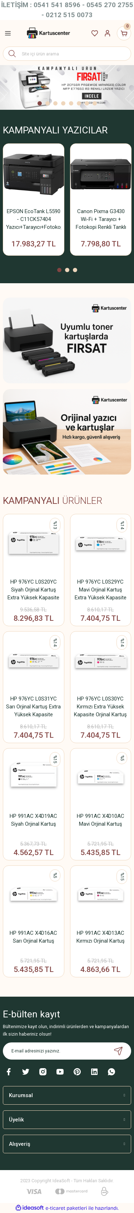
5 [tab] (71, 103)
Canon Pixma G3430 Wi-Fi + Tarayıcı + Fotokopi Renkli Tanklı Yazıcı (101, 219)
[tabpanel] (67, 87)
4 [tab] (63, 103)
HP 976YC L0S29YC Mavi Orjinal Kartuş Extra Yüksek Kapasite (100, 590)
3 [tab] (55, 103)
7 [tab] (87, 103)
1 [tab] (40, 103)
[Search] (67, 53)
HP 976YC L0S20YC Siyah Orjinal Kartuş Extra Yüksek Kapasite (33, 590)
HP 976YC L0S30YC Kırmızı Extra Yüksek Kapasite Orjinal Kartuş (100, 707)
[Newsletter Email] (67, 1051)
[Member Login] (107, 33)
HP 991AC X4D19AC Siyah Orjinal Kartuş (33, 820)
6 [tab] (79, 103)
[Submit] (118, 1051)
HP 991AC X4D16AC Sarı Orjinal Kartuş (33, 937)
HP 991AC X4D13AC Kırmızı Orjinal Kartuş (100, 937)
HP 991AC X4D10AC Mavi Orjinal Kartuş (100, 820)
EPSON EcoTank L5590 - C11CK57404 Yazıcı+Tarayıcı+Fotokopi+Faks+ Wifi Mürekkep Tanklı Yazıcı (33, 219)
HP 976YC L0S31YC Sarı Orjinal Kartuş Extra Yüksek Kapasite (33, 707)
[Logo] (48, 33)
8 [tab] (95, 103)
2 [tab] (47, 103)
